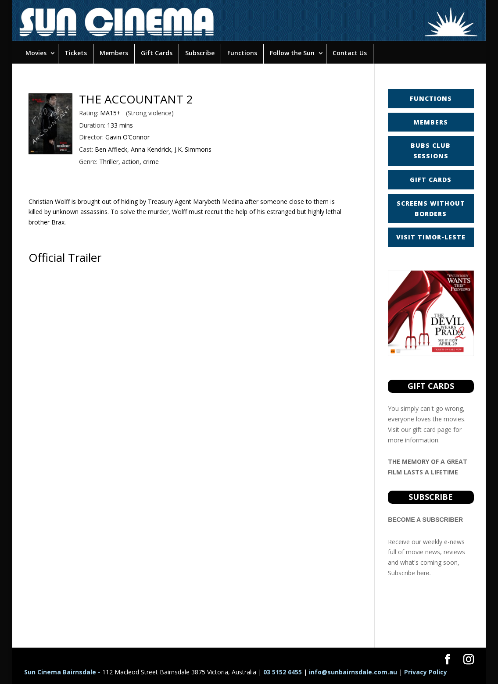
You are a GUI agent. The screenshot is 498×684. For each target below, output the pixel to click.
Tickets (75, 53)
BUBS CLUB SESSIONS (431, 150)
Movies (36, 53)
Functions (242, 53)
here (423, 573)
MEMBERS (430, 122)
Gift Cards (156, 53)
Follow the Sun (292, 53)
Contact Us (350, 53)
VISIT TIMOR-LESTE (431, 237)
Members (114, 53)
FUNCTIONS (431, 98)
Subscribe (200, 53)
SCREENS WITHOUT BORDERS (431, 208)
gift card (424, 429)
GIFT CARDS (430, 179)
